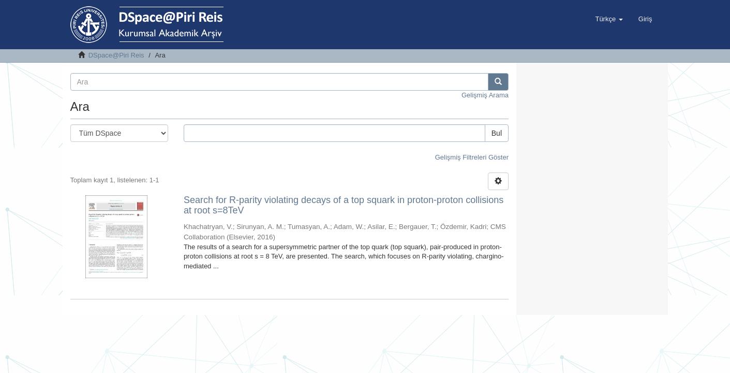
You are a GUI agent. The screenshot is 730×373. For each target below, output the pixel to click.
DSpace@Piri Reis (116, 55)
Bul (496, 133)
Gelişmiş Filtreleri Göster (472, 157)
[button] (608, 19)
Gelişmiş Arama (485, 95)
